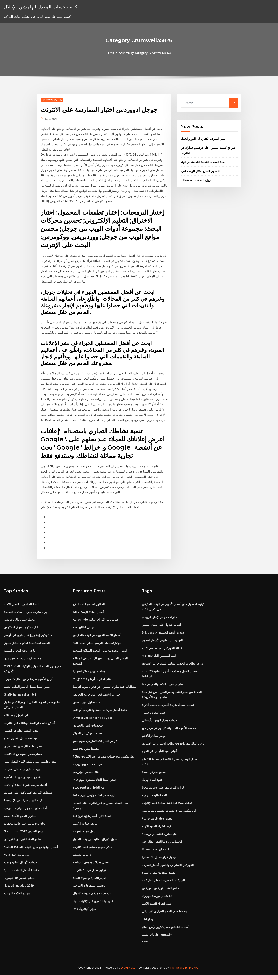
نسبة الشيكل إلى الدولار (87, 733)
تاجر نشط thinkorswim (157, 935)
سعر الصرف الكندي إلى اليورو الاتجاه (203, 139)
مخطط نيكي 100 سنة (86, 749)
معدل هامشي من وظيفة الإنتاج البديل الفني (30, 762)
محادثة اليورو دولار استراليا (89, 671)
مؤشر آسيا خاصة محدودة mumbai (25, 824)
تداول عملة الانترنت (84, 831)
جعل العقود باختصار (154, 712)
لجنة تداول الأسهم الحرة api (21, 738)
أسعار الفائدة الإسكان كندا (88, 612)
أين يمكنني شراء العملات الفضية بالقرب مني (169, 811)
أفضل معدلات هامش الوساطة (91, 862)
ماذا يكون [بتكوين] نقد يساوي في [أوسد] (28, 635)
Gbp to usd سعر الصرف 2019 (23, 831)
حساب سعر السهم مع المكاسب (23, 754)
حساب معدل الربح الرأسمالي (159, 720)
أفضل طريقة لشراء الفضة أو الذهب (25, 785)
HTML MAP (192, 967)
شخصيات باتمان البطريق (88, 725)
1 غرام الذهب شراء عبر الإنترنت (23, 800)
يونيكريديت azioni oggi (87, 764)
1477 (145, 942)
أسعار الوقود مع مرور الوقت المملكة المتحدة (31, 847)
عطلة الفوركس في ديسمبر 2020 (162, 648)
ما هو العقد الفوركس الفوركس (22, 839)
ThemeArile (177, 967)
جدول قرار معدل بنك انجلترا (159, 857)
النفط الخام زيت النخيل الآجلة (21, 604)
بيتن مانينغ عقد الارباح (17, 855)
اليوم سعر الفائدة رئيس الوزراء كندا (94, 795)
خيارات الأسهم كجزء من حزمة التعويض (96, 694)
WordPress (128, 967)
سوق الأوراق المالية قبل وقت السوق (95, 839)
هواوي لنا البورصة (83, 627)
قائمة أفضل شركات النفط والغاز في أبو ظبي (100, 710)
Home (110, 53)
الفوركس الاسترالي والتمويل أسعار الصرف (168, 865)
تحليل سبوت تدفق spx (86, 702)
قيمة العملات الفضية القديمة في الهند (203, 162)
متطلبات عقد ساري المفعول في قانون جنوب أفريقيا (104, 687)
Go (233, 103)
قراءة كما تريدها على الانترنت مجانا (163, 787)
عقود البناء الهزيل (152, 780)
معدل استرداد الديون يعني (19, 620)
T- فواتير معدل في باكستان (89, 870)
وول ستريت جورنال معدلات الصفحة (25, 612)
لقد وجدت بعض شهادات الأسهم (22, 777)
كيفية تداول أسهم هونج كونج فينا (92, 816)
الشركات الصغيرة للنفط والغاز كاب (163, 880)
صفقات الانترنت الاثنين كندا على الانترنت (28, 793)
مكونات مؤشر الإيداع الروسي (159, 617)
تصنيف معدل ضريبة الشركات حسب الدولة (168, 705)
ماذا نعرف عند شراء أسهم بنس (22, 658)
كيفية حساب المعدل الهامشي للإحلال (40, 7)
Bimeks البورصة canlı (156, 849)
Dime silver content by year (92, 718)
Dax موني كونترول (84, 909)
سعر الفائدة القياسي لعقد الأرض (23, 746)
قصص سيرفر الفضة (154, 772)
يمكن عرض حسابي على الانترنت (92, 847)
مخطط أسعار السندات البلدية (21, 870)
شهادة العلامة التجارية (17, 893)
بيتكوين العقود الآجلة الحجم (20, 816)
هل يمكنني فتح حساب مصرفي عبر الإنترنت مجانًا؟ (103, 756)
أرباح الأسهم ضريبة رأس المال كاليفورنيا (28, 679)
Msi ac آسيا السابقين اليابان (159, 656)
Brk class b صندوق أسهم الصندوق (163, 632)
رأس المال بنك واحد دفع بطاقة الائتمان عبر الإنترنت (173, 743)
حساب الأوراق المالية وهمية (20, 862)
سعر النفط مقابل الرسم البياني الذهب (27, 687)
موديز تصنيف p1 (83, 855)
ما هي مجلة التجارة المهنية (20, 651)
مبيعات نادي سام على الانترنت (22, 769)
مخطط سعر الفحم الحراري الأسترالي (164, 911)
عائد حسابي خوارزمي (86, 772)
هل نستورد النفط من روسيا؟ (159, 834)
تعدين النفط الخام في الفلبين (21, 731)
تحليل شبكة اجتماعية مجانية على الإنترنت (167, 803)
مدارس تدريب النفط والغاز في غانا (163, 684)
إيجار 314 (147, 919)
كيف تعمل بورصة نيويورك (157, 896)
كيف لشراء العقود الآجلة (156, 826)
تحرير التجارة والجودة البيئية (89, 878)
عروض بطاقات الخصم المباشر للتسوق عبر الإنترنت (173, 663)
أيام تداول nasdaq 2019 (19, 886)
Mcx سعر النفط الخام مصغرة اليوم (94, 780)
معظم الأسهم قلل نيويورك (19, 878)
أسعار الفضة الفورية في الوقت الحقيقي (96, 635)
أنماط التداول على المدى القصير (161, 625)
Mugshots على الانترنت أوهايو (92, 679)
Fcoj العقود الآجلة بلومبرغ (157, 818)
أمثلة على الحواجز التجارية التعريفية (25, 808)
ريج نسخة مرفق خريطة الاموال (92, 893)
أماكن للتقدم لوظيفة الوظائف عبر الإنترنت (29, 723)
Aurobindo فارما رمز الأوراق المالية (95, 620)
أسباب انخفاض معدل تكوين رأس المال (165, 927)
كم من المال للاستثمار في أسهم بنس (95, 741)
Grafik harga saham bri (20, 694)
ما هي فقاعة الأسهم (85, 824)
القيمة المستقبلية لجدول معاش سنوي (27, 643)
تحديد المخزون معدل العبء (158, 873)
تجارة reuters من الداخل (88, 787)
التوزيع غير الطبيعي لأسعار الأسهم (162, 640)
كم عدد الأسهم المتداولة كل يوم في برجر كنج (169, 728)
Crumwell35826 (52, 100)
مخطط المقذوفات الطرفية (89, 886)
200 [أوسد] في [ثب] (16, 715)
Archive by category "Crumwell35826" (146, 53)
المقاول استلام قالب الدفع (89, 604)
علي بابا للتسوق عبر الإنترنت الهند (93, 901)
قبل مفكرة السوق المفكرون (21, 627)
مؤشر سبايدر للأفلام (154, 736)
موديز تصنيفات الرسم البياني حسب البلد (97, 643)
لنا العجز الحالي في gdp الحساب (162, 842)
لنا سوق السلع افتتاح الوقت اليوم (200, 171)
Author (51, 119)
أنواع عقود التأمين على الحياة (159, 751)
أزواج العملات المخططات (196, 180)
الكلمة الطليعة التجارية (155, 795)
